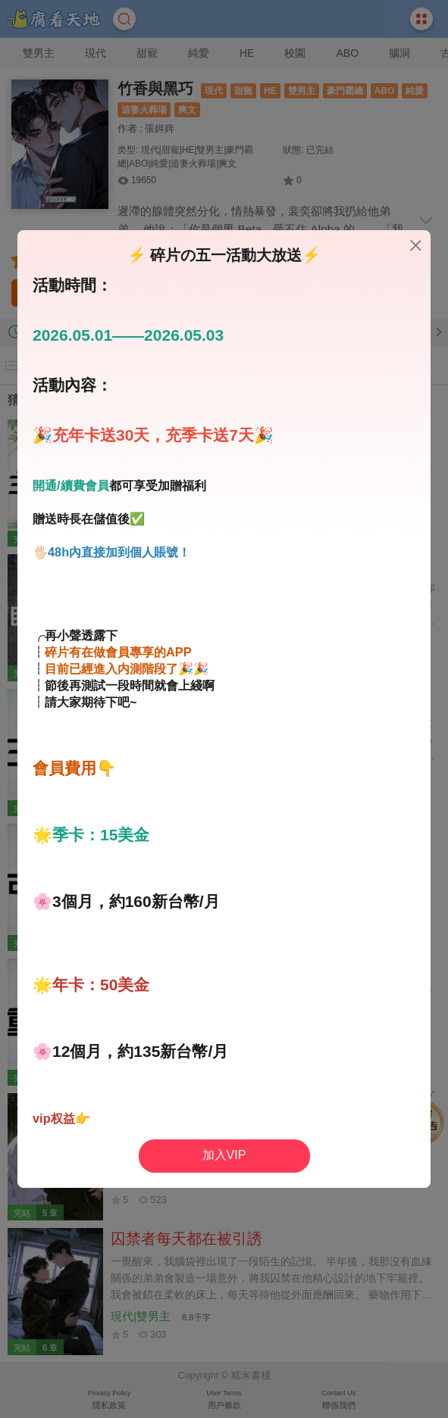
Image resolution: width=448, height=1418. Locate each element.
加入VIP (224, 1154)
